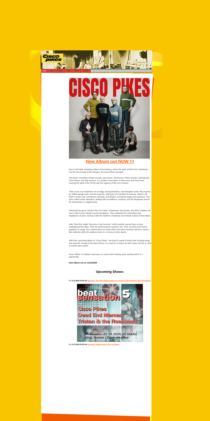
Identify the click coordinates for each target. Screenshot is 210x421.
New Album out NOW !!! (110, 161)
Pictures (86, 71)
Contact (59, 71)
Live (51, 71)
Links (68, 71)
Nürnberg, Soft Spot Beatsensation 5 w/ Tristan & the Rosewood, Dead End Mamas (119, 281)
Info (44, 71)
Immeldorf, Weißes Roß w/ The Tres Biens (103, 344)
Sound (76, 71)
